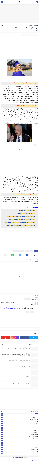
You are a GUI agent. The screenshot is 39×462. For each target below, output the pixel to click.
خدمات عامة (19, 438)
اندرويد (19, 423)
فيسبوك (19, 447)
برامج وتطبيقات (19, 425)
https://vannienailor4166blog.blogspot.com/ (11, 308)
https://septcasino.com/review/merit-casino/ (10, 307)
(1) (2, 30)
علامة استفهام (19, 442)
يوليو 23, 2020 (27, 376)
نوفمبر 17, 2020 (27, 359)
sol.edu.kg (24, 307)
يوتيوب (19, 453)
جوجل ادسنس (19, 434)
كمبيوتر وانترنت (19, 449)
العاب (19, 421)
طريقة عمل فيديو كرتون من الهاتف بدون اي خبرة (21, 383)
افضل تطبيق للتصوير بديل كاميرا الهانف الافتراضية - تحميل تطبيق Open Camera (16, 372)
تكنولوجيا (19, 430)
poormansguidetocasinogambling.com (27, 309)
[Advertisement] (19, 13)
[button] (27, 255)
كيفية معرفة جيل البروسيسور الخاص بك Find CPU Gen (20, 366)
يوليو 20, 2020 (27, 370)
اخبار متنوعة (19, 417)
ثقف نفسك (19, 432)
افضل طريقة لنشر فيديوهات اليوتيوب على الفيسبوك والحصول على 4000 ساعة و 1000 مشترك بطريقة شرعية (16, 355)
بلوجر (19, 427)
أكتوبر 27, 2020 (27, 353)
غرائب (19, 445)
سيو (19, 440)
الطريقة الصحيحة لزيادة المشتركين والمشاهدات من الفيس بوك (19, 348)
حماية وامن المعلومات (19, 436)
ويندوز (19, 451)
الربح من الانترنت (19, 419)
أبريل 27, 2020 (27, 347)
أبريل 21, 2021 (27, 382)
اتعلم (30, 25)
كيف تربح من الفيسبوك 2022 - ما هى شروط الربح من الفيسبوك (19, 360)
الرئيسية (36, 25)
